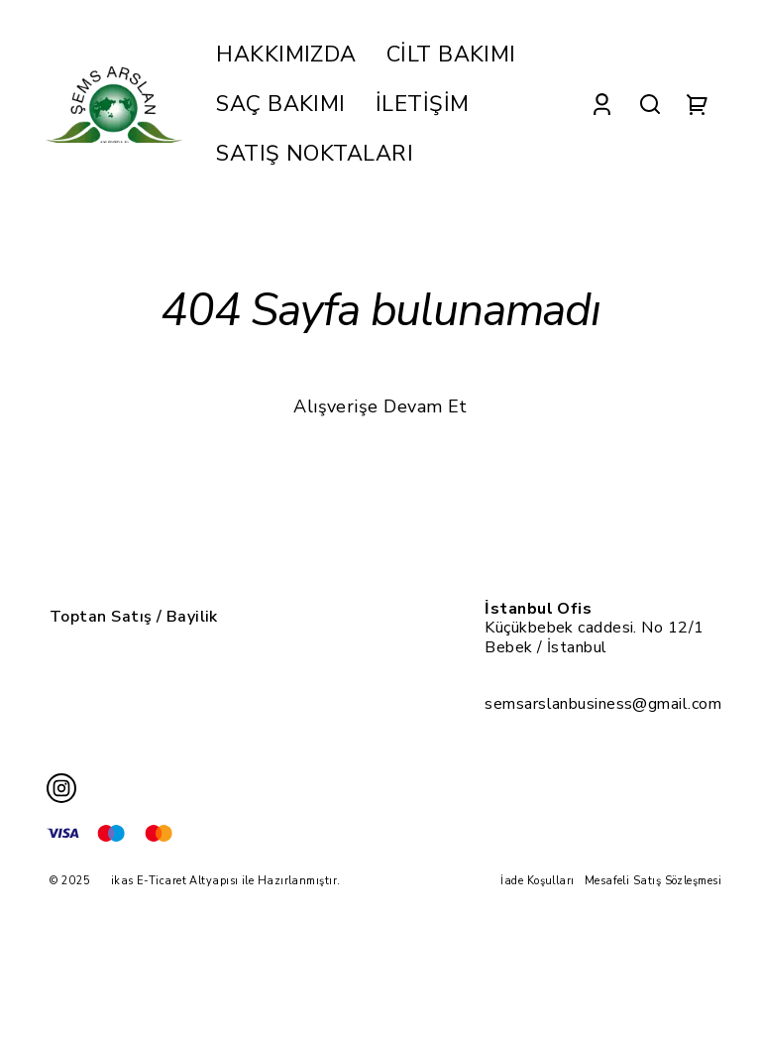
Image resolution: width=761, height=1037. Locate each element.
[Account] (602, 104)
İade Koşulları (537, 880)
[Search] (650, 104)
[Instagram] (61, 788)
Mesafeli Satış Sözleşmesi (653, 880)
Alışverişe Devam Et (380, 406)
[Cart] (697, 104)
